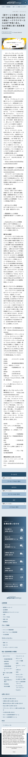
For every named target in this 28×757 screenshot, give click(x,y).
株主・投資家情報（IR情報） (9, 651)
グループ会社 (6, 617)
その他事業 (6, 634)
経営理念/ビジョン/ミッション (11, 612)
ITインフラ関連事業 (8, 629)
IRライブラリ (6, 656)
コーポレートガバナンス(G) (10, 647)
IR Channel (19, 677)
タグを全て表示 (14, 507)
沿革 (4, 614)
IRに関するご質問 (20, 679)
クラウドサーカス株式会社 (15, 64)
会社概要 (5, 609)
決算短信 (6, 664)
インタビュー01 (7, 725)
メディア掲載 (19, 661)
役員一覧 (5, 619)
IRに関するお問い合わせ (9, 530)
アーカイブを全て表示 (14, 481)
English (18, 690)
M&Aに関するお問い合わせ (9, 577)
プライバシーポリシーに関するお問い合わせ (11, 585)
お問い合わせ (6, 694)
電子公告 (6, 677)
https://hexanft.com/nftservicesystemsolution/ (14, 91)
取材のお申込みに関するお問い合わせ (11, 562)
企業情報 (4, 603)
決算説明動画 (7, 666)
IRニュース (19, 658)
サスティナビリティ (7, 638)
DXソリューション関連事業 (10, 632)
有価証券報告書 (8, 659)
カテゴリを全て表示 (14, 494)
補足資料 (6, 661)
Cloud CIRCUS (17, 32)
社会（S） (5, 645)
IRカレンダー (19, 674)
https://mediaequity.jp (16, 288)
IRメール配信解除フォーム (10, 546)
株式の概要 (7, 686)
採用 (17, 672)
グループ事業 (5, 625)
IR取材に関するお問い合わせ (9, 554)
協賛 (17, 663)
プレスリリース (6, 32)
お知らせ (18, 669)
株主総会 (6, 684)
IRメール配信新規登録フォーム (11, 538)
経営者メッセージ (7, 607)
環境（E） (5, 642)
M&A (3, 721)
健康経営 (5, 621)
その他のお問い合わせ (9, 569)
